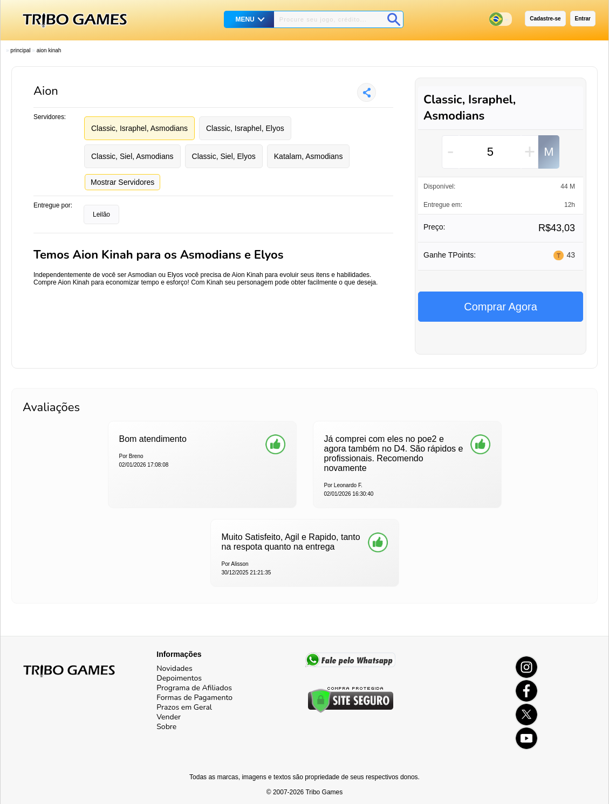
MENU (244, 19)
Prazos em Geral (184, 707)
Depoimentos (179, 678)
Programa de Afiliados (194, 688)
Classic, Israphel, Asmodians (139, 128)
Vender (168, 717)
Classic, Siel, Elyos (224, 156)
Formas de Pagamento (194, 697)
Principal (20, 50)
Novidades (174, 668)
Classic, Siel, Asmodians (132, 156)
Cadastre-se (545, 19)
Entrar (583, 19)
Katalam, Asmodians (308, 156)
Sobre (166, 727)
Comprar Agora (500, 307)
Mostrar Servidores (122, 182)
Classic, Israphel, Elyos (245, 128)
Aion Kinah (49, 50)
